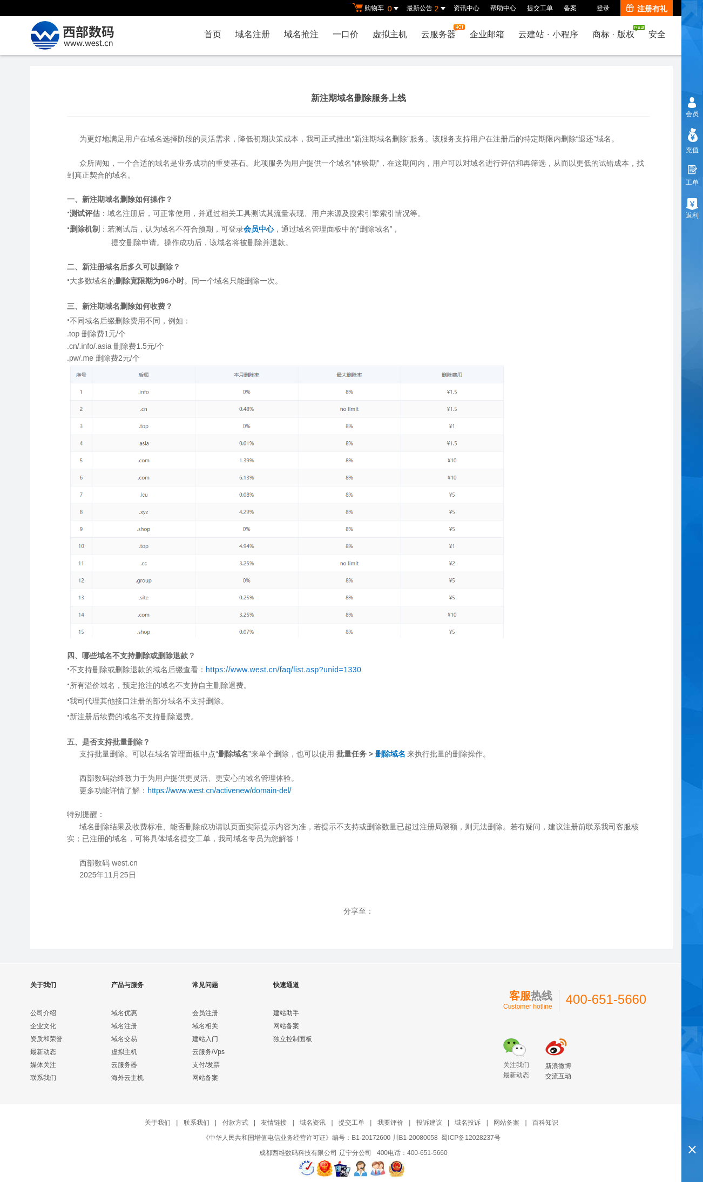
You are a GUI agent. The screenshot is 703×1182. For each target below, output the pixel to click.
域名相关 (205, 1026)
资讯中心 (466, 8)
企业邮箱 (487, 34)
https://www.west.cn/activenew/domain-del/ (219, 790)
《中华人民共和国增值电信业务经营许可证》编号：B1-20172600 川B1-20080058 (319, 1138)
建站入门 (205, 1039)
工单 (692, 182)
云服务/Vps (208, 1052)
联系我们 (43, 1078)
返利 (692, 215)
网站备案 (205, 1078)
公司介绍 (43, 1013)
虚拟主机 (390, 34)
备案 (570, 8)
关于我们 (158, 1122)
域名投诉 (468, 1122)
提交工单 (540, 8)
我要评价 (390, 1122)
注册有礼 (646, 8)
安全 (657, 34)
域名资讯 (313, 1122)
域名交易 (124, 1039)
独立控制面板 (292, 1039)
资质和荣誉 (46, 1039)
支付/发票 (206, 1065)
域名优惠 (124, 1013)
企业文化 (43, 1026)
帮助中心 (503, 8)
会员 (692, 114)
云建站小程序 (548, 34)
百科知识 (545, 1122)
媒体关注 (43, 1065)
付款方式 (235, 1122)
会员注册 (205, 1013)
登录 (603, 8)
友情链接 (274, 1122)
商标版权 (616, 32)
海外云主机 (127, 1078)
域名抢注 (301, 34)
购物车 (377, 8)
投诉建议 (429, 1122)
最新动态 (43, 1052)
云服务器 (441, 31)
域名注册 (252, 34)
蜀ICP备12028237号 (470, 1138)
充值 (692, 150)
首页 (212, 34)
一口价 (346, 34)
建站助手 (286, 1013)
